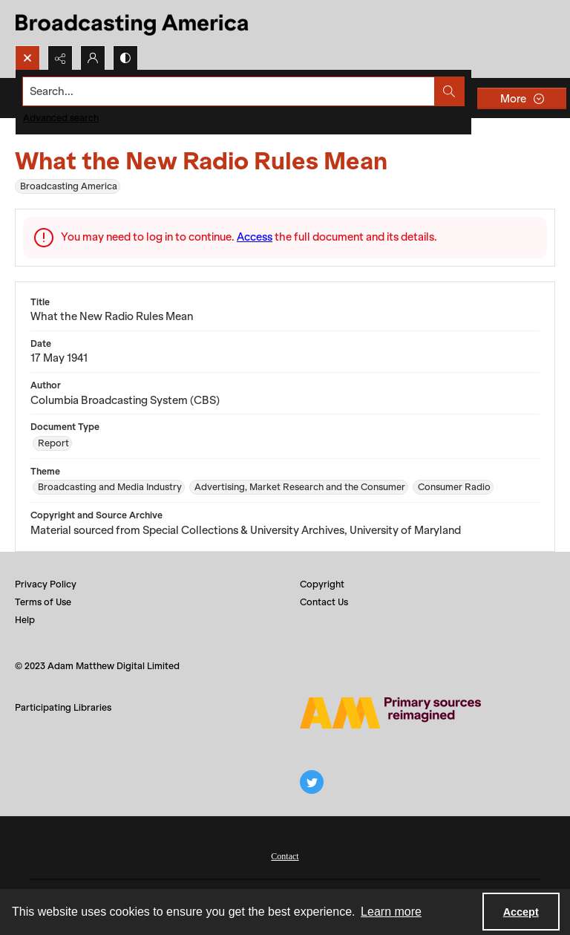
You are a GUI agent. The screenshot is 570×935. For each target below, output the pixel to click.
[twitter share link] (312, 782)
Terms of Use (43, 601)
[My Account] (93, 58)
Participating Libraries (63, 707)
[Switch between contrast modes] (125, 58)
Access (254, 237)
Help (25, 619)
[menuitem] (284, 855)
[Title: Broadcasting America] (133, 22)
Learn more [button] (391, 911)
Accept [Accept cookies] (521, 912)
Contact (284, 856)
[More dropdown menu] (521, 98)
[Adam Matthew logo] (390, 713)
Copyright (322, 584)
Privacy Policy (45, 584)
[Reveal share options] (60, 58)
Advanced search (61, 117)
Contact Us (324, 601)
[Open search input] (27, 58)
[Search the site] (229, 91)
